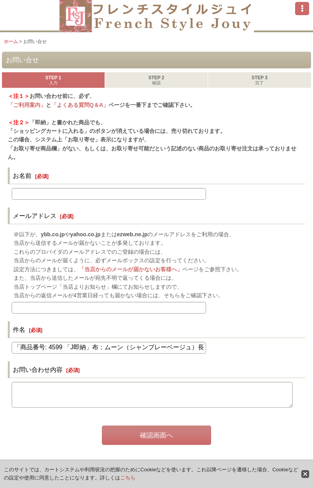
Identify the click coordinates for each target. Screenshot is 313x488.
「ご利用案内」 (27, 105)
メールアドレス (34, 215)
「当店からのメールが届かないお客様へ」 (130, 269)
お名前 (22, 175)
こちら (127, 478)
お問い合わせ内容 (38, 369)
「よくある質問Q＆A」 (79, 105)
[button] (302, 8)
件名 (19, 329)
